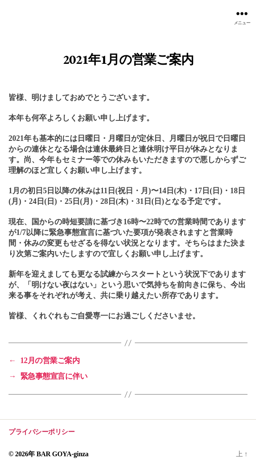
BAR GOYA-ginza (62, 454)
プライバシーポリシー (41, 431)
